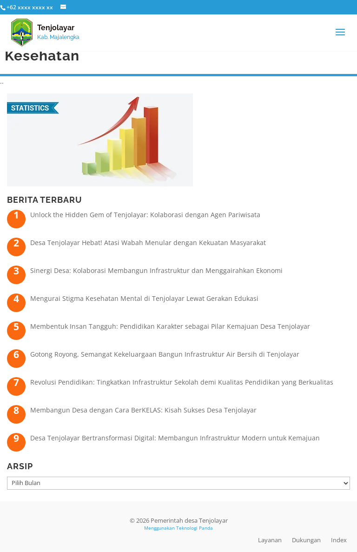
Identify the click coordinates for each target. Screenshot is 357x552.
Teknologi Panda (194, 528)
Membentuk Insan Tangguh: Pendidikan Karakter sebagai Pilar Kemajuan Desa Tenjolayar (170, 326)
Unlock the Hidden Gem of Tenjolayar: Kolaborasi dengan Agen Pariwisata (145, 214)
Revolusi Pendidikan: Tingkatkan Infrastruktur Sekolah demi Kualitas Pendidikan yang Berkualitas (181, 382)
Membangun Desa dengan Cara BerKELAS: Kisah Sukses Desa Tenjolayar (143, 410)
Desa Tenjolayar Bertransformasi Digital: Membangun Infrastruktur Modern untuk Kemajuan (175, 437)
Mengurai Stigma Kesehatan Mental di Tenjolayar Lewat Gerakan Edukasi (144, 298)
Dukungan (306, 540)
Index (339, 540)
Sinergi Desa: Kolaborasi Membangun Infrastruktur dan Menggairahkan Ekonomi (156, 270)
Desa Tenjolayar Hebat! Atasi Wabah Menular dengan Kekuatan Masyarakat (148, 242)
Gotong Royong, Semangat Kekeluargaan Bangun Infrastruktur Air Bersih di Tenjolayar (164, 354)
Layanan (270, 540)
